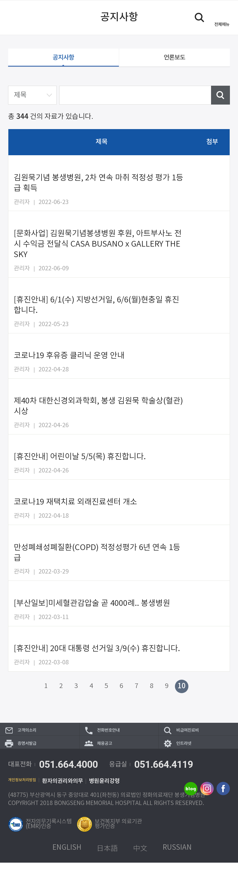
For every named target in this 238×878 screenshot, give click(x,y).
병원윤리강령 (117, 796)
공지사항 (63, 59)
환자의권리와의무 (75, 796)
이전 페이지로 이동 (14, 17)
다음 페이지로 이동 (195, 689)
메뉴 (221, 24)
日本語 (107, 863)
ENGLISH (66, 863)
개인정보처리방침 (28, 796)
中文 (140, 863)
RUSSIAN (177, 863)
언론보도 (174, 59)
